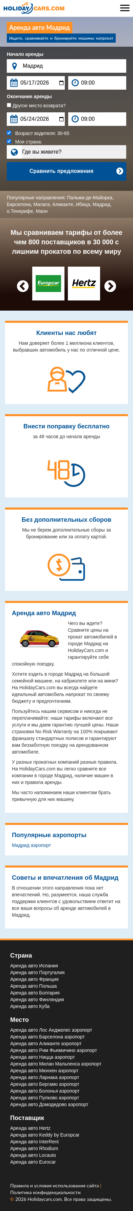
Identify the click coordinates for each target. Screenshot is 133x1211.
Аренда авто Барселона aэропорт (47, 1036)
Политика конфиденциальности (45, 1192)
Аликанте (62, 204)
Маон (42, 211)
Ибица (83, 204)
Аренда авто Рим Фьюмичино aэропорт (53, 1050)
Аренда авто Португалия (37, 972)
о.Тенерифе (20, 211)
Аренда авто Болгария (35, 992)
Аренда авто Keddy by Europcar (44, 1135)
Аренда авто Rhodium (34, 1148)
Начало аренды (25, 54)
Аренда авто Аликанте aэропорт (45, 1043)
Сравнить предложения (76, 171)
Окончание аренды (29, 96)
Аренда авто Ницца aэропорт (42, 1057)
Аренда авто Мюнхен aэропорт (44, 1070)
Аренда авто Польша (33, 986)
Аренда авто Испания (34, 965)
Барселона (19, 204)
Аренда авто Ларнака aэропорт (44, 1077)
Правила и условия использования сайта (55, 1185)
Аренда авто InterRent (34, 1141)
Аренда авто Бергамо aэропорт (44, 1084)
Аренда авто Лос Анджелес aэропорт (51, 1030)
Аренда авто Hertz (30, 1128)
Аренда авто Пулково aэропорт (44, 1097)
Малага (42, 204)
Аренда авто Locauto (33, 1155)
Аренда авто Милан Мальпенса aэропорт (55, 1064)
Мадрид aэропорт (31, 845)
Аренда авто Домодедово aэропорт (49, 1104)
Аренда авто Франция (34, 979)
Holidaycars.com (44, 1199)
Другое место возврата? (36, 105)
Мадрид (101, 204)
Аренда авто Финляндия (37, 999)
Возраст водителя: (38, 133)
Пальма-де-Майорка (89, 197)
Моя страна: (24, 141)
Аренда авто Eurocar (33, 1162)
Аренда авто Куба (30, 1006)
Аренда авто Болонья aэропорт (44, 1091)
